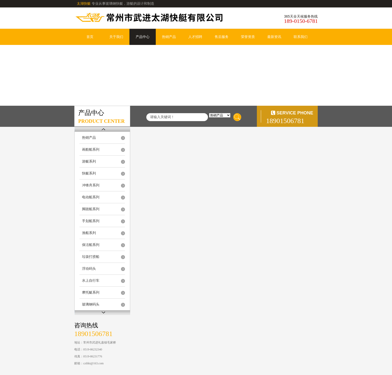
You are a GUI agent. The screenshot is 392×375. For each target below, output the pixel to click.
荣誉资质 (248, 37)
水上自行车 (90, 280)
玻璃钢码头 (90, 304)
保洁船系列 (90, 245)
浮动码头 (89, 269)
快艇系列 (89, 173)
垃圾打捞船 (90, 257)
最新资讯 (274, 37)
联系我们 (301, 37)
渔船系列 (89, 233)
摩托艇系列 (90, 292)
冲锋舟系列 (90, 185)
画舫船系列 (90, 149)
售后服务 (222, 37)
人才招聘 (195, 37)
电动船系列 (90, 197)
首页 (89, 37)
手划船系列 (90, 221)
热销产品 (169, 37)
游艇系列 (89, 161)
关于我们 (116, 37)
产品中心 (143, 37)
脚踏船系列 (90, 209)
